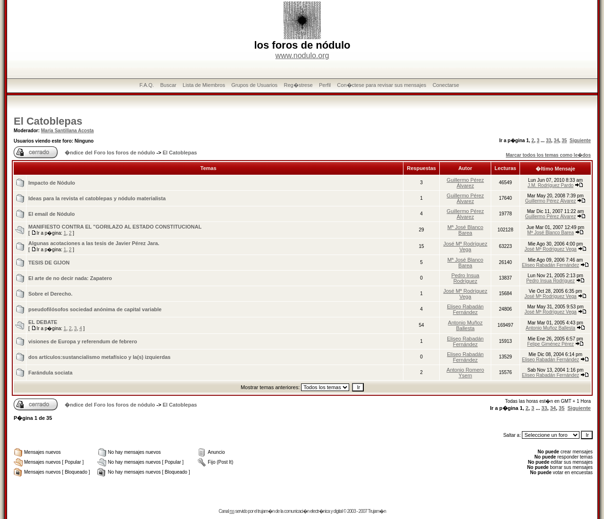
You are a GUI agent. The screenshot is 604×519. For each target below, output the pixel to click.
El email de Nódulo (51, 214)
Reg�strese (298, 85)
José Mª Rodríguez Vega (465, 246)
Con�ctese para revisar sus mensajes (381, 85)
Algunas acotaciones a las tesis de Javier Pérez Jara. (93, 243)
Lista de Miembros (204, 85)
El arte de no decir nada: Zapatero (70, 278)
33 (548, 140)
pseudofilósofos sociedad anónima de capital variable (94, 309)
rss (231, 511)
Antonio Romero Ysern (465, 372)
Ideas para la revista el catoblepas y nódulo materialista (97, 198)
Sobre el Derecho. (50, 294)
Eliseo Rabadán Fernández (550, 265)
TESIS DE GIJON (48, 262)
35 (564, 140)
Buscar (168, 85)
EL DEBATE (42, 322)
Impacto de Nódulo (51, 183)
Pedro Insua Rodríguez (465, 278)
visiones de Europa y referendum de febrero (82, 341)
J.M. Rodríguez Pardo (550, 185)
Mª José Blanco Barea (465, 230)
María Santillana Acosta (67, 130)
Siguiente (580, 140)
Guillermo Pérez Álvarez (465, 182)
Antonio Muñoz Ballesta (465, 325)
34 (556, 140)
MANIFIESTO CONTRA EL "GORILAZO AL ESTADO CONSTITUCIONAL (114, 227)
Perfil (325, 85)
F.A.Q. (147, 85)
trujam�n (266, 511)
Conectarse (446, 85)
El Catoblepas (48, 121)
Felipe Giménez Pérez (550, 344)
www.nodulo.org (302, 55)
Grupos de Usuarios (254, 85)
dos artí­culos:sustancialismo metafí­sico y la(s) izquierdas (99, 357)
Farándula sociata (50, 372)
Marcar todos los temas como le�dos (548, 155)
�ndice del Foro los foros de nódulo (110, 152)
